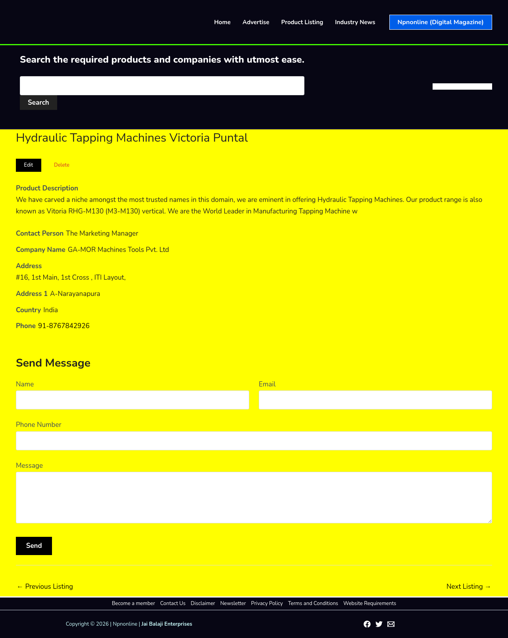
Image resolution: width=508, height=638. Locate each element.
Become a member (133, 603)
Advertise (255, 22)
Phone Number (39, 424)
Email (267, 384)
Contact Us (173, 603)
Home (222, 22)
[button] (440, 22)
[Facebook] (367, 624)
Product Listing (302, 22)
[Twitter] (379, 624)
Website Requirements (369, 603)
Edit (28, 165)
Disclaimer (203, 603)
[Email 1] (390, 624)
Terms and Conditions (313, 603)
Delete (61, 165)
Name (25, 384)
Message (29, 465)
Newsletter (233, 603)
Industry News (355, 22)
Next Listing (468, 586)
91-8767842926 (64, 326)
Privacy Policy (267, 603)
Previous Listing (45, 586)
